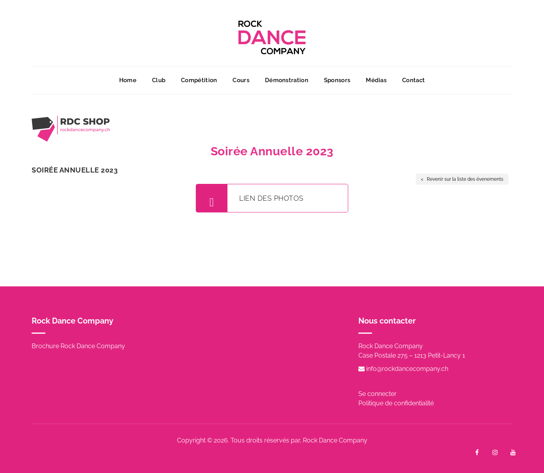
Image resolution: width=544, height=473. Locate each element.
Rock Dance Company (335, 440)
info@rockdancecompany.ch (403, 368)
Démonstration (286, 80)
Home (127, 80)
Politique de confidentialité (396, 403)
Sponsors (337, 80)
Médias (376, 80)
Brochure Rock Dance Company (78, 346)
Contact (413, 80)
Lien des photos (250, 198)
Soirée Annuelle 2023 (75, 170)
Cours (241, 80)
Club (158, 80)
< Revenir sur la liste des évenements (462, 179)
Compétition (199, 80)
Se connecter (377, 393)
